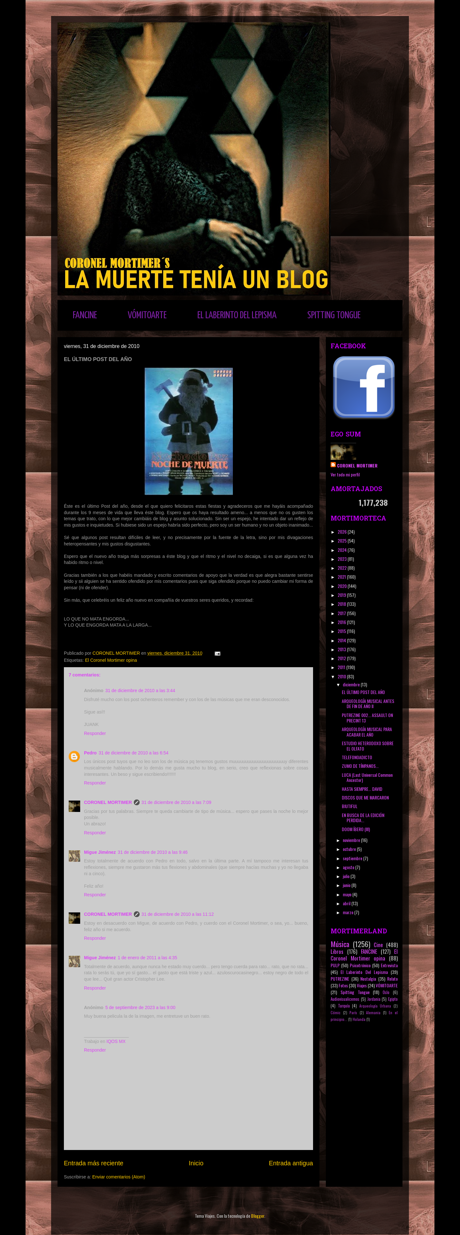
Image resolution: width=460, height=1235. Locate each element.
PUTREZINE (340, 978)
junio (347, 885)
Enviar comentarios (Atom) (118, 1176)
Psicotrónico (360, 965)
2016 (342, 622)
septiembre (353, 858)
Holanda (359, 1019)
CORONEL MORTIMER (108, 802)
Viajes (362, 985)
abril (347, 903)
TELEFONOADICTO (357, 757)
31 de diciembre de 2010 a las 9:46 (153, 852)
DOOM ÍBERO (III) (356, 829)
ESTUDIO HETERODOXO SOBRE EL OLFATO (368, 746)
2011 (342, 667)
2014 (342, 640)
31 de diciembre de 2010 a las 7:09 (176, 802)
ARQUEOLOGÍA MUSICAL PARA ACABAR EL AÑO (367, 732)
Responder (95, 733)
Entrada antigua (291, 1163)
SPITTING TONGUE (334, 315)
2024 (343, 549)
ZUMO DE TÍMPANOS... (360, 765)
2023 (343, 558)
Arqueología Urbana (375, 1005)
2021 (342, 576)
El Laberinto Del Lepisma (364, 972)
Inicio (196, 1163)
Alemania (373, 1012)
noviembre (352, 840)
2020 (343, 586)
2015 (342, 631)
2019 (342, 594)
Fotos (343, 985)
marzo (348, 912)
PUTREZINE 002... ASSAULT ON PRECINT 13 (367, 718)
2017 (342, 613)
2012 (342, 658)
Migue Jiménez (100, 852)
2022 (343, 567)
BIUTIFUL (349, 806)
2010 (342, 676)
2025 (343, 540)
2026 (343, 531)
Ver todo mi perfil (345, 474)
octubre (350, 848)
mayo (347, 894)
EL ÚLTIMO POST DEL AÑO (363, 692)
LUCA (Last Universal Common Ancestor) (367, 777)
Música (340, 943)
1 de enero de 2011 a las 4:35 (147, 957)
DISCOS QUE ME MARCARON (365, 797)
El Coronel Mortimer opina (111, 660)
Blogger (257, 1215)
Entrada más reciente (93, 1163)
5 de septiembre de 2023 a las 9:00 (140, 1007)
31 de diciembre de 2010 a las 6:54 (134, 752)
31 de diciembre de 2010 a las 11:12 (178, 914)
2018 (342, 603)
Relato (392, 978)
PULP (335, 965)
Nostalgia (368, 978)
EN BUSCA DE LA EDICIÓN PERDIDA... (363, 818)
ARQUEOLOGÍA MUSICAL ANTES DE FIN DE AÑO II (368, 704)
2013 (342, 649)
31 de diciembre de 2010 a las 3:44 (140, 690)
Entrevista (389, 965)
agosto (349, 867)
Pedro (90, 752)
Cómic (336, 1012)
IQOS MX (116, 1041)
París (353, 1012)
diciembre (352, 684)
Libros (337, 951)
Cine (378, 945)
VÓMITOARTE (147, 315)
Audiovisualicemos (345, 999)
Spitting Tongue (355, 992)
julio (346, 876)
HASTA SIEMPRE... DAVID (362, 788)
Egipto (393, 999)
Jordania (373, 999)
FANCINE (85, 315)
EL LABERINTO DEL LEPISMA (237, 315)
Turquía (344, 1006)
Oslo (386, 992)
